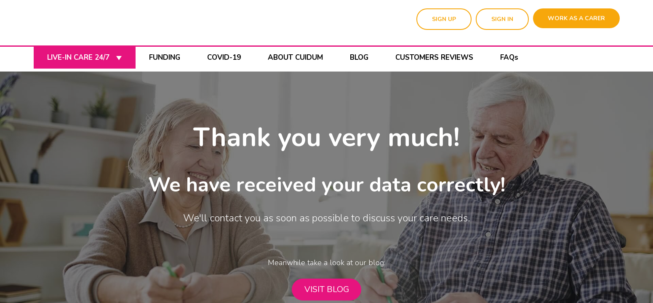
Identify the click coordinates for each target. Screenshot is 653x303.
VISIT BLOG (326, 289)
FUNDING (164, 57)
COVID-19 (224, 57)
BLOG (359, 57)
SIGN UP (444, 19)
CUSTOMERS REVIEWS (434, 57)
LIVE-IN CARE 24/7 (84, 57)
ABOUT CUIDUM (295, 57)
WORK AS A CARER (576, 18)
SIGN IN (502, 19)
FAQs (509, 57)
